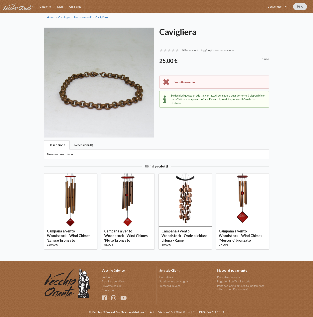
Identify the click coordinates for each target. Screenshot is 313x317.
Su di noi (107, 277)
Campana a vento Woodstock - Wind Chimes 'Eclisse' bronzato (68, 235)
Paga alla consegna (229, 277)
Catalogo (45, 6)
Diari (60, 6)
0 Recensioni (190, 50)
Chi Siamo (75, 6)
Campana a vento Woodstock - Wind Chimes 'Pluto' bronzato (126, 235)
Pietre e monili (82, 17)
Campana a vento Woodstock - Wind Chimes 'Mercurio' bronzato (240, 235)
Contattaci (108, 290)
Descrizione (57, 145)
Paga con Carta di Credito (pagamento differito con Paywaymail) (240, 287)
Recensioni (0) (83, 145)
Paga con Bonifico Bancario (234, 281)
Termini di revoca (169, 285)
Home (50, 17)
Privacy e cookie (112, 285)
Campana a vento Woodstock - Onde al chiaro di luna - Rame (184, 235)
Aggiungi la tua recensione (217, 50)
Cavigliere (101, 17)
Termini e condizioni (114, 281)
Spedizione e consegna (173, 281)
